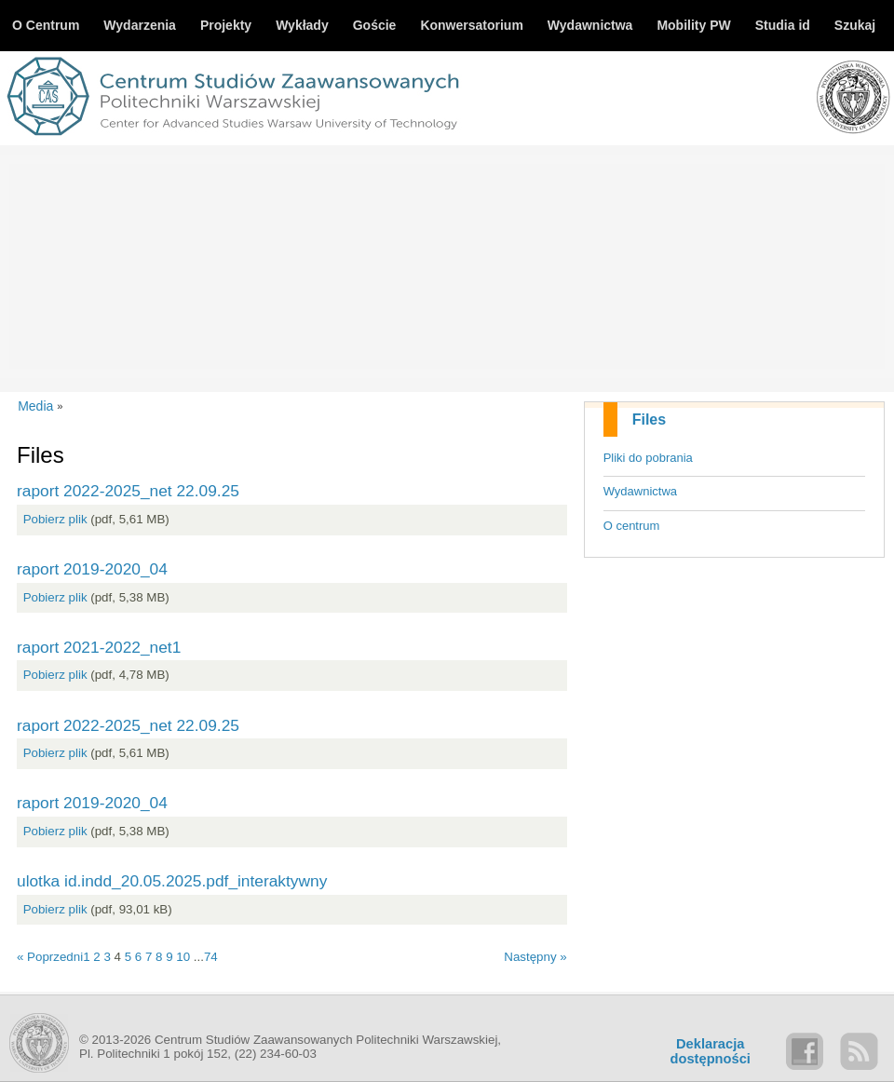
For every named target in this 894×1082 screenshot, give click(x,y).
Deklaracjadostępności (710, 1051)
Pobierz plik (55, 519)
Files (649, 419)
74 (211, 957)
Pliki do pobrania (648, 458)
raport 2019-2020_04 (92, 569)
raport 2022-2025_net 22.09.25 (128, 490)
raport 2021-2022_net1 (99, 647)
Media (35, 406)
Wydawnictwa (640, 491)
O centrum (631, 526)
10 (183, 957)
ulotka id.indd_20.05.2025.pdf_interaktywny (172, 881)
